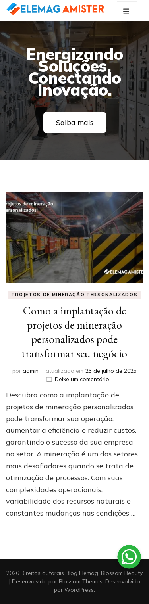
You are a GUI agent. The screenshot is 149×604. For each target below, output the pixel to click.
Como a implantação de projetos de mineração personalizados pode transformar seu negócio (74, 331)
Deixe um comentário (82, 379)
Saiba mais (74, 122)
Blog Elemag (82, 573)
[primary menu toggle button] (127, 11)
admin (31, 370)
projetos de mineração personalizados (74, 294)
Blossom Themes (81, 581)
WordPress (79, 589)
